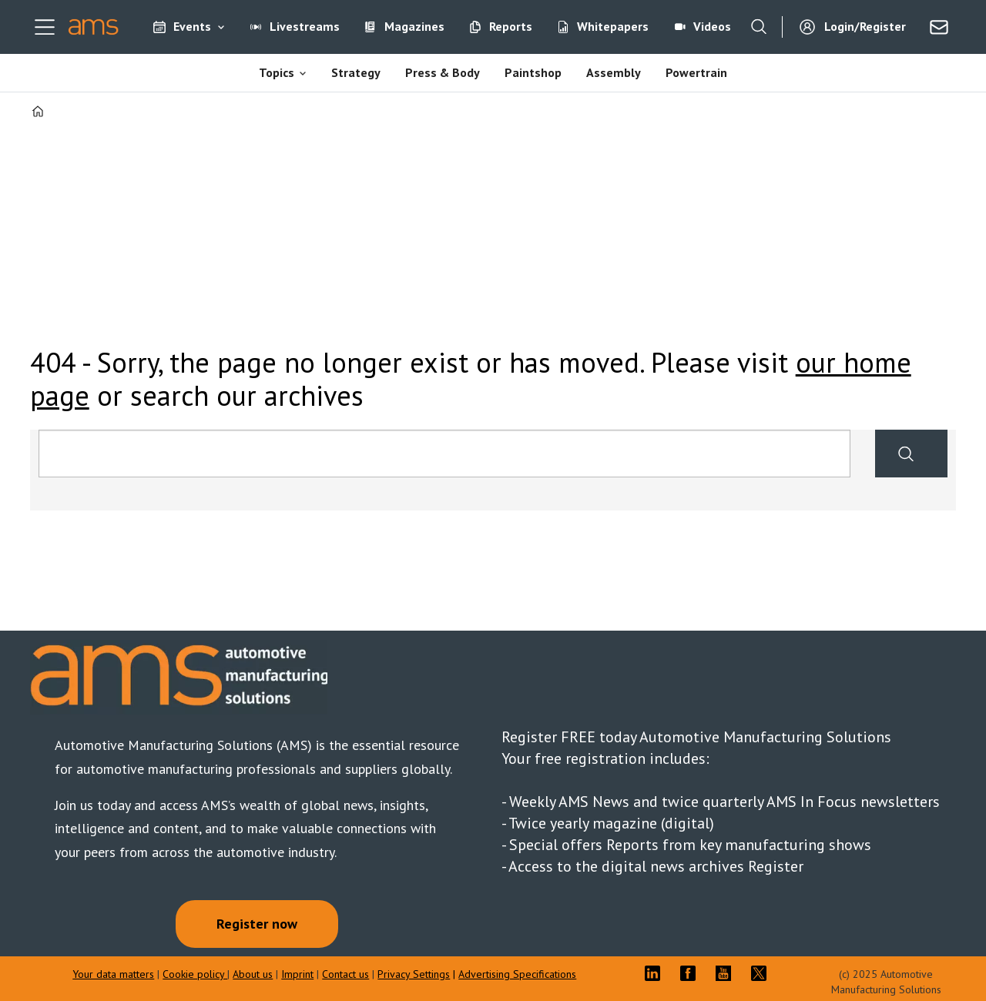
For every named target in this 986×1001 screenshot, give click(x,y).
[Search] (758, 27)
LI (656, 973)
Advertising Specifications (517, 974)
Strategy (356, 72)
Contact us (345, 974)
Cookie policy (195, 974)
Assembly (613, 72)
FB (691, 973)
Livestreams (305, 26)
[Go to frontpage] (93, 27)
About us (253, 974)
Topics (276, 72)
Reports (510, 26)
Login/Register (865, 26)
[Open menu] (44, 26)
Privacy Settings (413, 974)
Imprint (297, 974)
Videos (712, 26)
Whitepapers (613, 26)
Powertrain (696, 72)
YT (727, 973)
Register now (256, 923)
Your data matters (113, 974)
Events (192, 26)
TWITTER (762, 973)
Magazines (414, 26)
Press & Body (442, 72)
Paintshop (533, 72)
